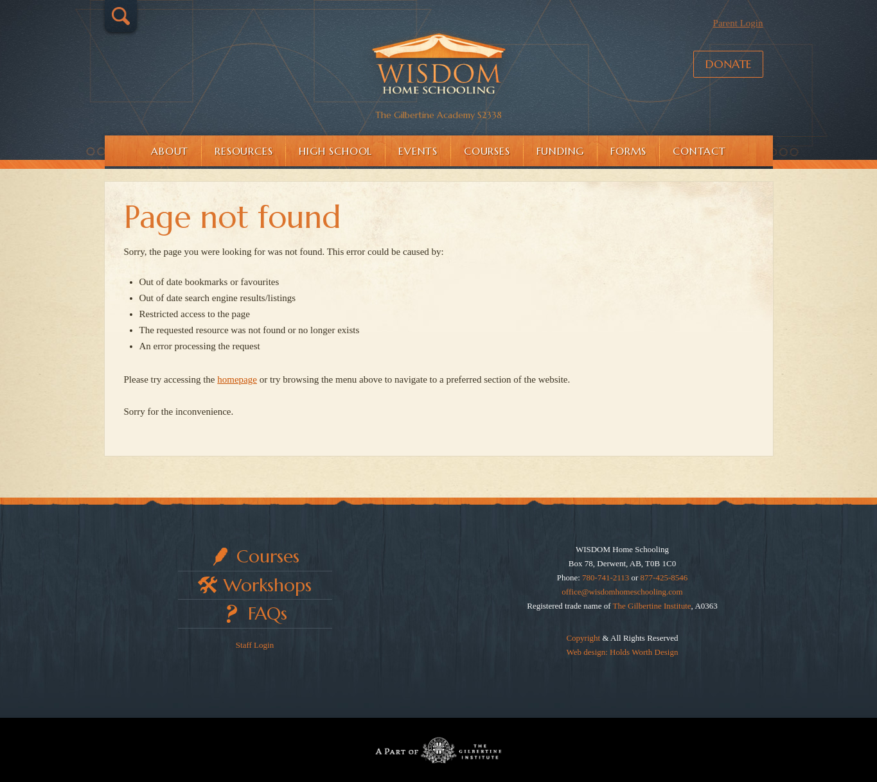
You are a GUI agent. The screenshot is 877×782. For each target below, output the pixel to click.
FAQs (267, 613)
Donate (728, 63)
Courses (487, 150)
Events (418, 150)
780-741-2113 (605, 577)
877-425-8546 (664, 577)
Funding (560, 150)
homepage (237, 379)
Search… (121, 16)
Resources (243, 150)
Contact (699, 150)
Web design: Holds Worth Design (622, 652)
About (169, 150)
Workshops (268, 585)
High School (335, 150)
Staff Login (255, 645)
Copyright (583, 638)
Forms (628, 150)
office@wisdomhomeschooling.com (622, 591)
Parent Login (738, 23)
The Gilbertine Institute (652, 606)
